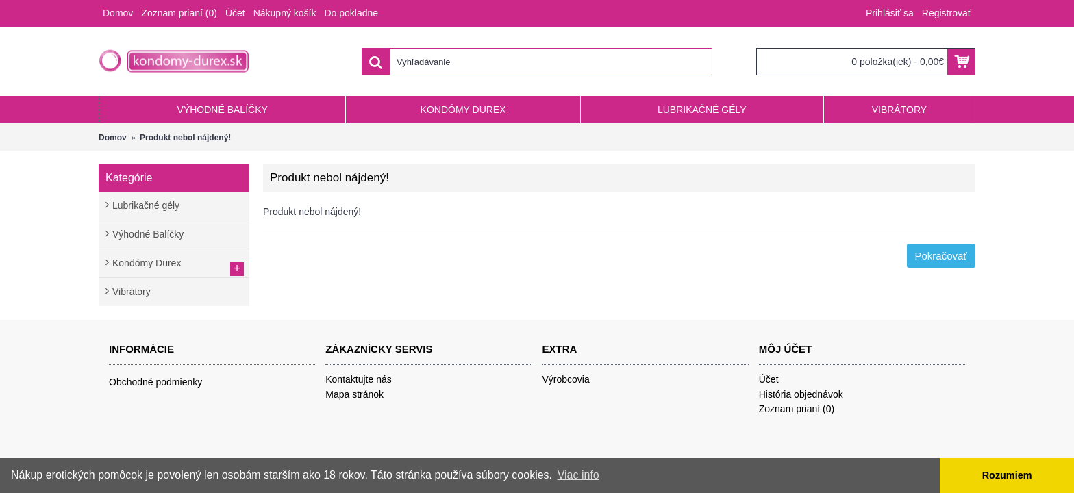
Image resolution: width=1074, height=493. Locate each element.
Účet (769, 379)
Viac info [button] (578, 475)
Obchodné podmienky (155, 382)
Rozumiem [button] (1007, 475)
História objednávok (801, 394)
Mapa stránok (354, 394)
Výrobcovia (566, 379)
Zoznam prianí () (797, 408)
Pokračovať (941, 256)
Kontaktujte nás (358, 379)
